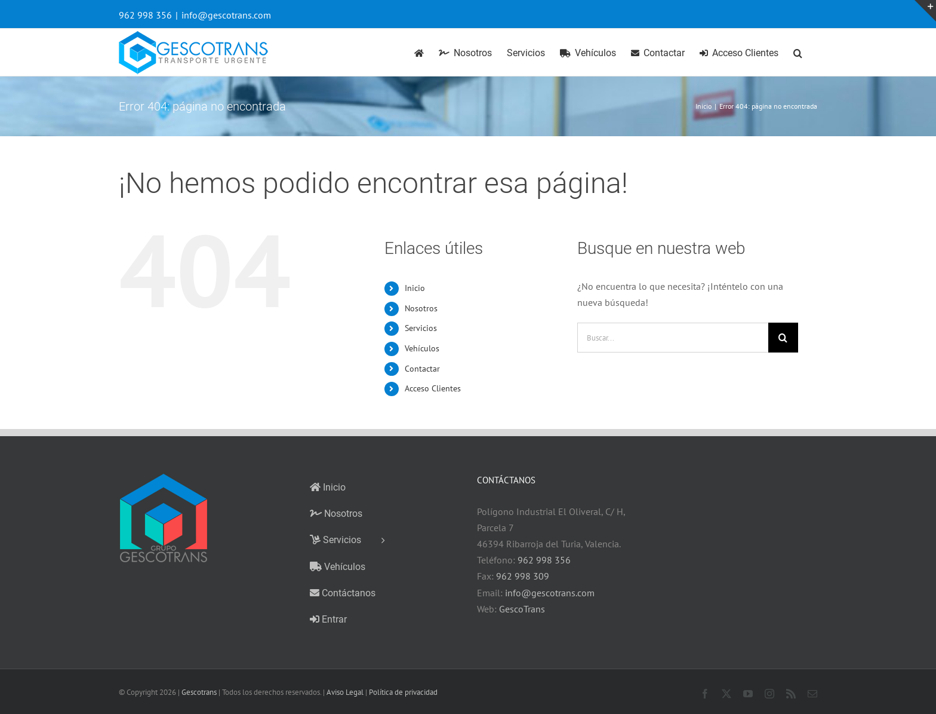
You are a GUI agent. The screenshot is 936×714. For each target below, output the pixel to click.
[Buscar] (783, 338)
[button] (797, 52)
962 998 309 (522, 576)
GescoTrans (522, 609)
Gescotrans (199, 692)
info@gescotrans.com (226, 15)
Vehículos (422, 348)
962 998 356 (544, 560)
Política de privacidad (403, 692)
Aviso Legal (345, 692)
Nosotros (421, 308)
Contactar (422, 368)
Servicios (421, 328)
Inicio (415, 288)
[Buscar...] (672, 338)
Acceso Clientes (433, 388)
